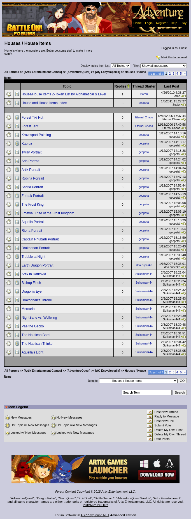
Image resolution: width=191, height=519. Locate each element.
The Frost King (33, 204)
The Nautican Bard (36, 335)
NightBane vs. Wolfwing (40, 318)
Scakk (176, 104)
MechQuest (66, 498)
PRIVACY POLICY (95, 505)
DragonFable (46, 498)
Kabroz (27, 144)
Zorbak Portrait (33, 196)
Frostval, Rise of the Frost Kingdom (48, 213)
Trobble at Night (34, 257)
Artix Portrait (31, 170)
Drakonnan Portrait (36, 248)
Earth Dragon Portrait (38, 265)
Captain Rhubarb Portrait (41, 239)
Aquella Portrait (33, 222)
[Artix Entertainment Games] (43, 71)
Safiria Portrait (33, 187)
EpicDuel (84, 498)
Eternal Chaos (144, 117)
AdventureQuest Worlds (133, 498)
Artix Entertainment (167, 498)
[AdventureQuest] (78, 71)
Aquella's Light (33, 352)
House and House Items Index (45, 103)
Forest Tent (30, 126)
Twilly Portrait (32, 152)
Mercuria (29, 309)
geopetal (144, 102)
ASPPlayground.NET (95, 515)
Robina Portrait (33, 178)
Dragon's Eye (32, 291)
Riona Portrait (32, 231)
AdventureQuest (22, 498)
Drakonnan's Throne (37, 300)
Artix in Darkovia (34, 274)
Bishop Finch (32, 283)
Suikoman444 (144, 273)
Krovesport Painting (37, 135)
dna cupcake (144, 265)
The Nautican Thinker (38, 344)
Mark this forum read (171, 57)
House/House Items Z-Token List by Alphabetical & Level (64, 94)
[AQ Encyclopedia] (107, 71)
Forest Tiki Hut (33, 118)
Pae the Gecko (33, 326)
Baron (144, 94)
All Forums (11, 71)
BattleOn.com (104, 498)
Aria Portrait (31, 161)
